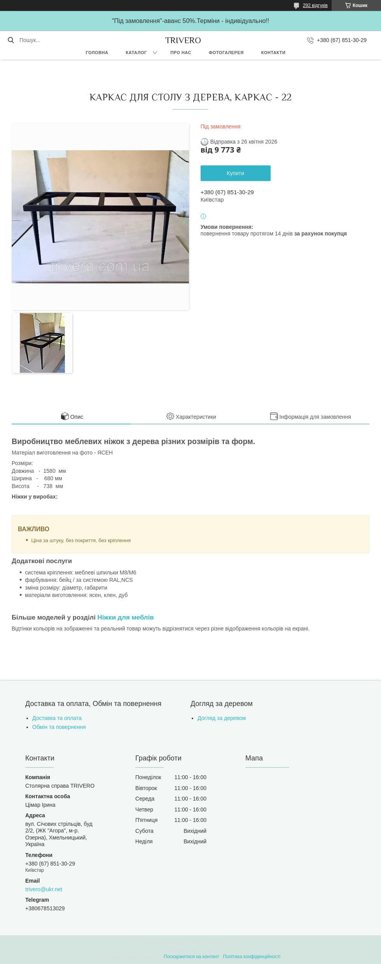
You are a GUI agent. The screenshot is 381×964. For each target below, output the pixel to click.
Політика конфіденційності (252, 956)
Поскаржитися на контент (191, 956)
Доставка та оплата (57, 718)
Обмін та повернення (59, 727)
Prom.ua (227, 942)
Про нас (180, 52)
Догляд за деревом (221, 718)
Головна (97, 52)
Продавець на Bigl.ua (190, 949)
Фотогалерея (226, 52)
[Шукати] (10, 40)
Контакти (273, 52)
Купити (235, 173)
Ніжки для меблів (126, 617)
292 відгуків (315, 5)
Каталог (136, 52)
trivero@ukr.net (43, 889)
